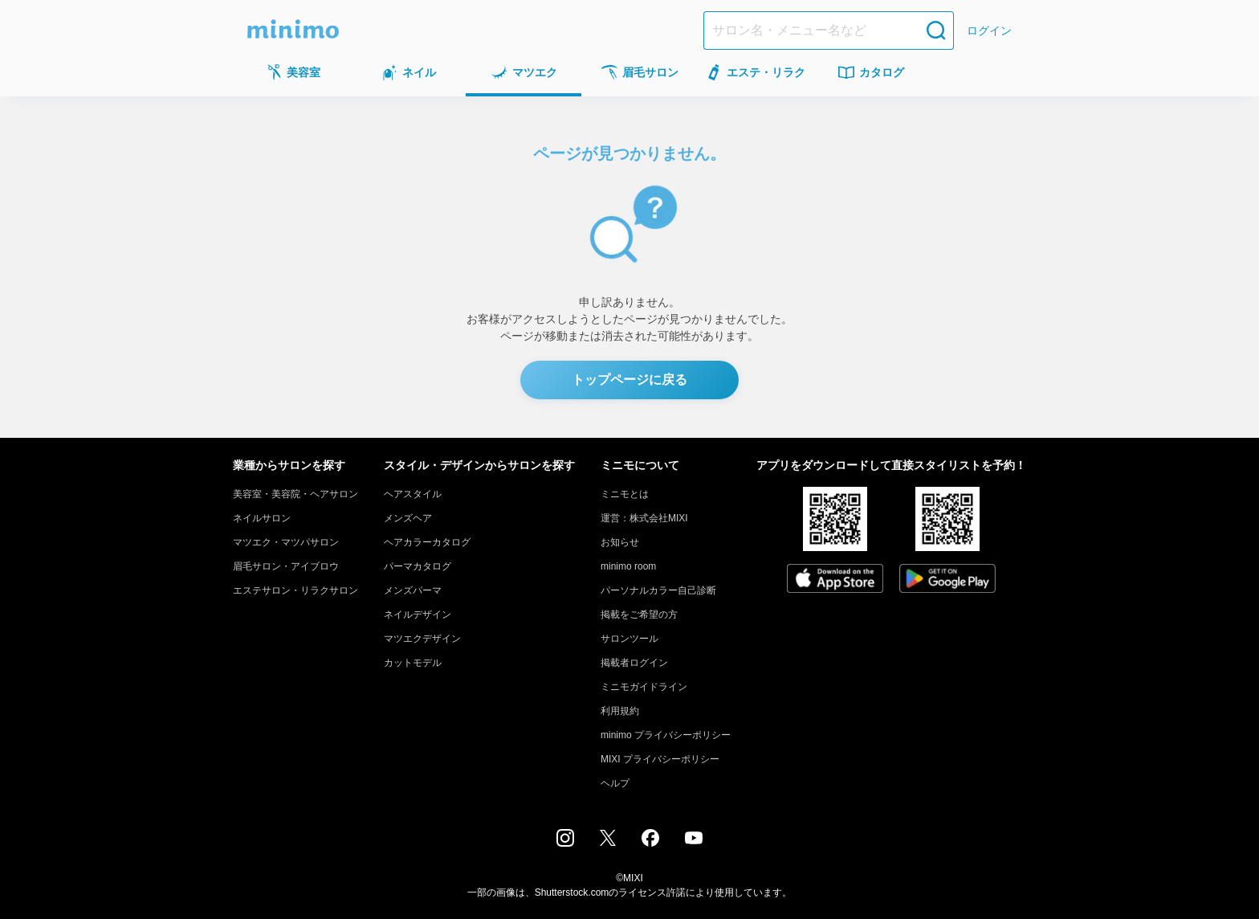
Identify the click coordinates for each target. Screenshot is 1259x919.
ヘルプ (615, 783)
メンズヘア (408, 518)
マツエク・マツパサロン (286, 542)
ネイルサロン (262, 518)
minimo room (628, 566)
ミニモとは (625, 494)
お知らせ (620, 542)
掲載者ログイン (634, 662)
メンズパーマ (413, 590)
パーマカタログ (417, 566)
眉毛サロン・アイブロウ (286, 566)
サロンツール (629, 638)
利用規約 (620, 711)
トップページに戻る (629, 379)
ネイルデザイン (417, 614)
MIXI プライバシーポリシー (660, 759)
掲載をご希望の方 (639, 614)
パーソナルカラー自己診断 (658, 590)
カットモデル (413, 662)
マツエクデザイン (422, 638)
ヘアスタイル (413, 494)
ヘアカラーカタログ (427, 542)
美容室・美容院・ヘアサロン (295, 494)
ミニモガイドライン (644, 686)
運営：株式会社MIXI (644, 518)
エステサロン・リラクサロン (295, 590)
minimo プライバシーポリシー (666, 735)
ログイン (989, 30)
